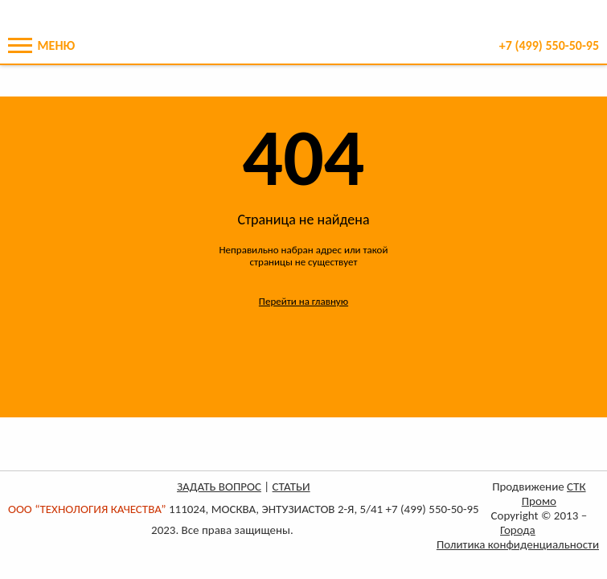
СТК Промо (554, 493)
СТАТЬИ (291, 486)
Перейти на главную (303, 301)
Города (517, 530)
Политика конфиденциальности (518, 544)
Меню (41, 45)
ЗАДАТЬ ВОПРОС (219, 486)
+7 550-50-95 (549, 45)
